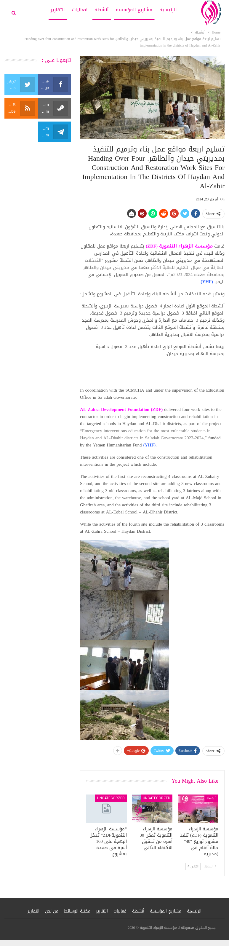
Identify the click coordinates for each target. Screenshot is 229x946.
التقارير (58, 9)
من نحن (51, 911)
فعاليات (79, 9)
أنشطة (102, 9)
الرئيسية (168, 9)
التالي (193, 866)
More (38, 9)
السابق (210, 866)
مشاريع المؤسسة (134, 9)
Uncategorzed (156, 798)
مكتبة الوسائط (77, 911)
